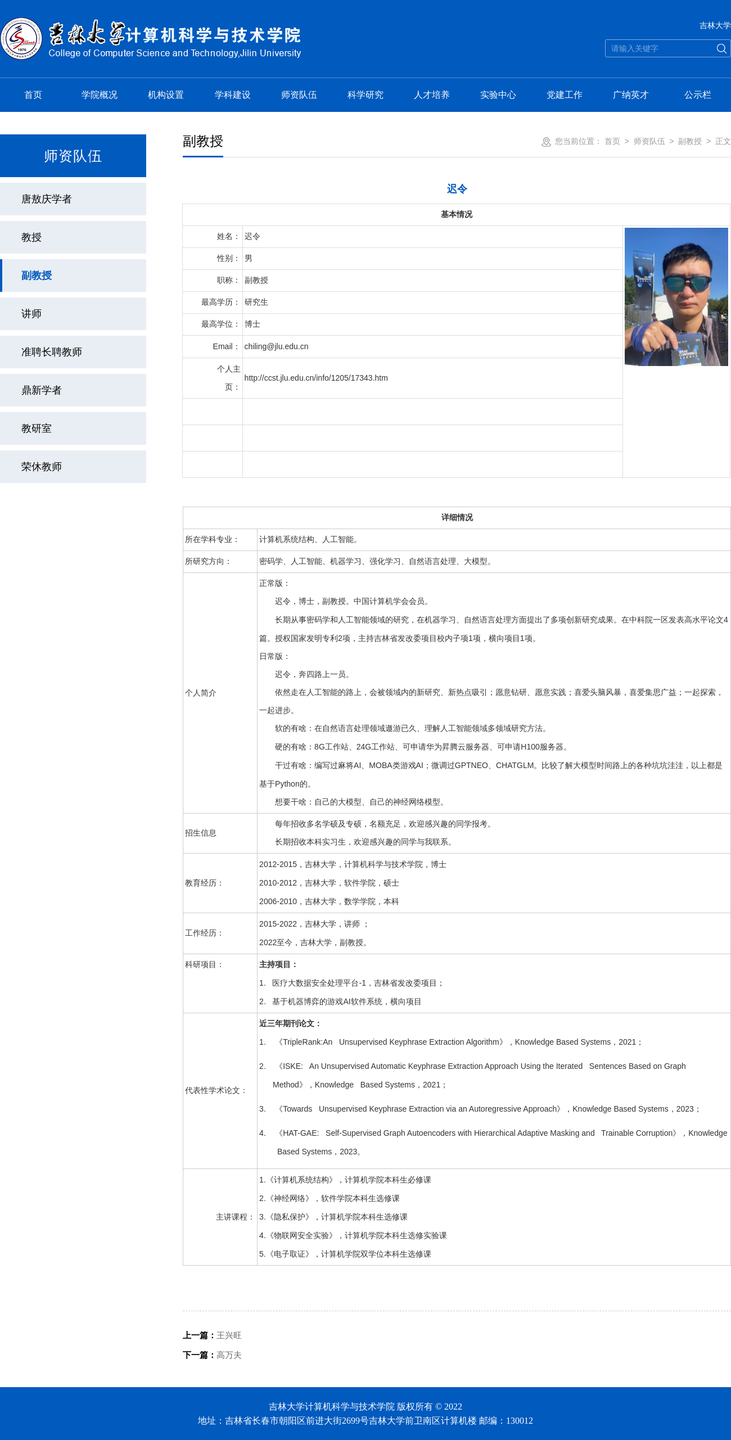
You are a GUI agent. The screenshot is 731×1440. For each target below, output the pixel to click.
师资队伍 (299, 95)
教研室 (36, 428)
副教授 (36, 275)
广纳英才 (631, 95)
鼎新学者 (41, 390)
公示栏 (697, 95)
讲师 (31, 313)
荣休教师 (41, 466)
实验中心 (498, 95)
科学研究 (365, 95)
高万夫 (212, 1355)
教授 (31, 237)
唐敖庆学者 (46, 199)
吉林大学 (715, 25)
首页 (33, 95)
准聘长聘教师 (51, 352)
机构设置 (166, 95)
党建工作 (565, 95)
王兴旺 (212, 1335)
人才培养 (432, 95)
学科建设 (233, 95)
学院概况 (100, 95)
